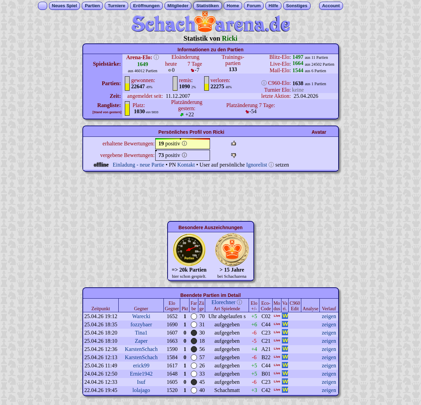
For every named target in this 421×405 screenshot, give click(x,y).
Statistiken (207, 5)
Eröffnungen (146, 5)
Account (331, 5)
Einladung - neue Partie (139, 165)
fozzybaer (141, 324)
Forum (254, 5)
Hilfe (273, 5)
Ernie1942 (141, 374)
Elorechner (223, 302)
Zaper (141, 341)
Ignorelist (256, 165)
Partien (92, 5)
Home (233, 5)
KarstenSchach (141, 349)
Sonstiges (296, 5)
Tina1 (141, 333)
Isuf (141, 382)
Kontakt (186, 165)
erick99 (141, 365)
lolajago (141, 390)
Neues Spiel (64, 5)
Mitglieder (178, 5)
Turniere (116, 5)
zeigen (329, 316)
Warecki (141, 316)
